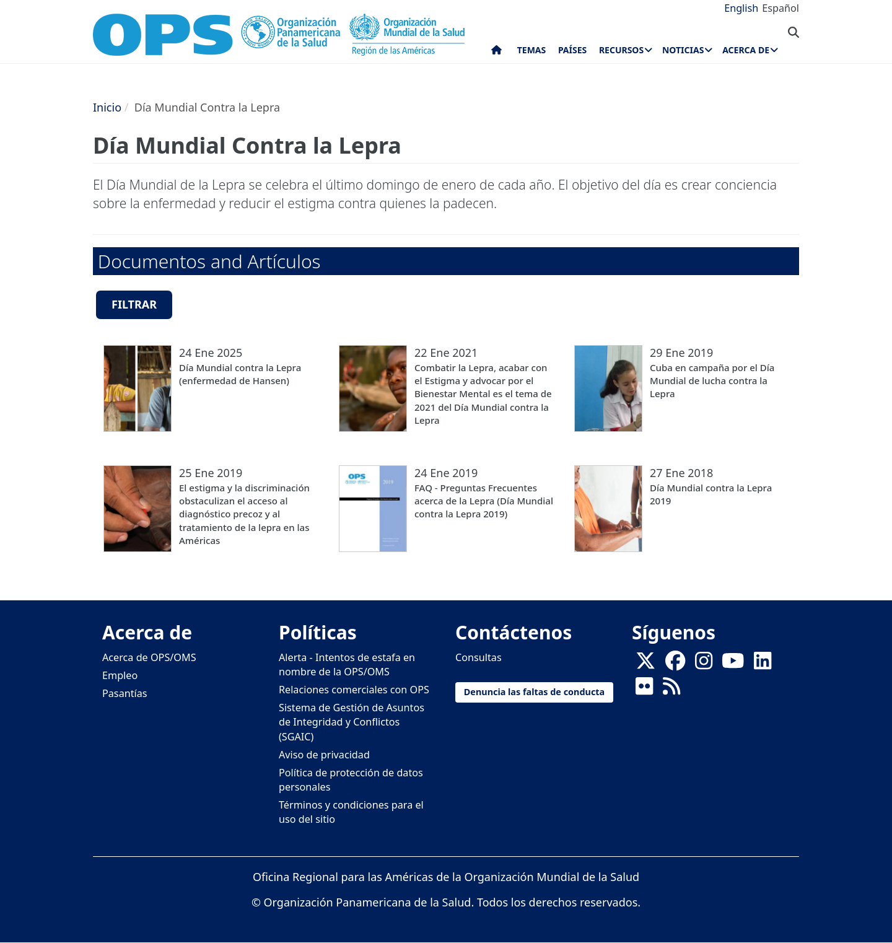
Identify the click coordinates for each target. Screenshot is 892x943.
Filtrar (134, 304)
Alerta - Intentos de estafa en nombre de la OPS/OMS (347, 664)
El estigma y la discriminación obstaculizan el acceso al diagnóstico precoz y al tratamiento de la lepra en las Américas (244, 514)
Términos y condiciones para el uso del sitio (351, 812)
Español (780, 8)
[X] (645, 665)
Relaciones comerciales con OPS (354, 689)
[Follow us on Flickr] (644, 689)
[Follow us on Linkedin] (762, 665)
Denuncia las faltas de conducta (534, 692)
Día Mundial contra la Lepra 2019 (711, 494)
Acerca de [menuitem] (745, 50)
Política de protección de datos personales (351, 780)
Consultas (478, 657)
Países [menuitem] (572, 50)
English (741, 8)
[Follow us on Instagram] (703, 665)
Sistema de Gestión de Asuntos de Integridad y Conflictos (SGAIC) (351, 722)
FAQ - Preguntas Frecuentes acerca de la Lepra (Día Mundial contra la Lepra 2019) (483, 500)
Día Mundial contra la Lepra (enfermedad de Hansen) (240, 374)
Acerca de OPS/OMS (149, 657)
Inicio (107, 107)
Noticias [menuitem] (683, 50)
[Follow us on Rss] (671, 689)
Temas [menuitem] (531, 50)
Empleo (120, 675)
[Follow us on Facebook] (675, 665)
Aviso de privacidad (324, 754)
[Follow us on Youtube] (733, 665)
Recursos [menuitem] (621, 50)
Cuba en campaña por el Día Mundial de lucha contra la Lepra (712, 380)
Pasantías (124, 693)
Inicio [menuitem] (496, 52)
